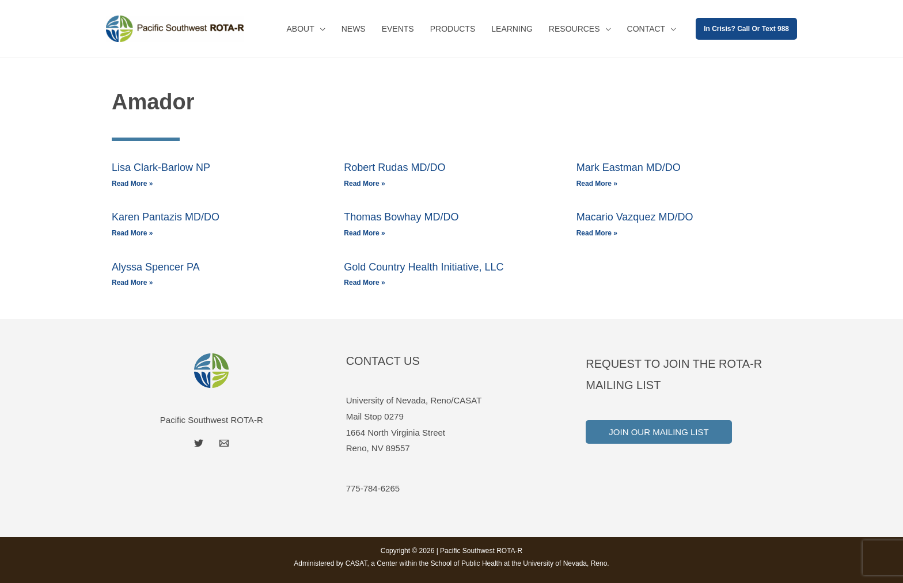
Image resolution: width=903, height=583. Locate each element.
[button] (746, 29)
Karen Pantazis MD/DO (165, 217)
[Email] (224, 443)
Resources (574, 28)
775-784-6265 (373, 488)
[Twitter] (198, 443)
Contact (646, 28)
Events (398, 28)
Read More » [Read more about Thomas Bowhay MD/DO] (364, 233)
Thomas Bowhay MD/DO (401, 217)
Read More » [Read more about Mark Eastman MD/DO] (596, 184)
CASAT (356, 563)
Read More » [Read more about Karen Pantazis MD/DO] (132, 233)
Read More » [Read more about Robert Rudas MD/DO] (364, 184)
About (300, 28)
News (354, 28)
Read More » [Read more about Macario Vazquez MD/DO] (596, 233)
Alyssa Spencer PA (156, 267)
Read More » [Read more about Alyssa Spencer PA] (132, 283)
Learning (512, 28)
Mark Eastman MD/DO (628, 167)
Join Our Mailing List (658, 432)
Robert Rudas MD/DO (394, 167)
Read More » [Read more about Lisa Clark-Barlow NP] (132, 184)
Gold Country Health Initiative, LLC (423, 267)
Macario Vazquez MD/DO (634, 217)
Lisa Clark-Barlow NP (161, 167)
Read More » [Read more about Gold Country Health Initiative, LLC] (364, 283)
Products (453, 28)
